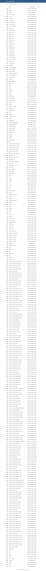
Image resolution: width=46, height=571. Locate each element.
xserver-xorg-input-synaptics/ (14, 298)
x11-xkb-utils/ (11, 20)
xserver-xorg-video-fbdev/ (13, 370)
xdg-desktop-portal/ (12, 126)
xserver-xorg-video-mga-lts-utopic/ (15, 398)
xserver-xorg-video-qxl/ (13, 456)
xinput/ (10, 188)
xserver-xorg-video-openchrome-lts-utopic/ (16, 435)
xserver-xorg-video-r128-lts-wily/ (14, 462)
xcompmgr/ (11, 114)
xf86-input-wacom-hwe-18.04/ (14, 145)
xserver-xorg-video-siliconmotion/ (14, 488)
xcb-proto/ (10, 94)
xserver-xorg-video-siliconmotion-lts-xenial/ (16, 486)
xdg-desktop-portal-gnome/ (13, 122)
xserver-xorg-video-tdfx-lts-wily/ (14, 505)
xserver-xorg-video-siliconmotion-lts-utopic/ (16, 480)
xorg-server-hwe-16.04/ (13, 231)
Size (38, 6)
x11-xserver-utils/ (12, 22)
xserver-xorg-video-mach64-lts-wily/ (15, 392)
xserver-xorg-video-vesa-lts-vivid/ (15, 527)
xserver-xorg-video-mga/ (13, 406)
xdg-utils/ (10, 134)
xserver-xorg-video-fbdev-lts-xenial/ (15, 368)
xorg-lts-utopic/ (11, 224)
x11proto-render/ (12, 55)
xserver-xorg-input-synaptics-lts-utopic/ (15, 290)
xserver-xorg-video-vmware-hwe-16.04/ (15, 535)
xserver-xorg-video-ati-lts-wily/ (14, 329)
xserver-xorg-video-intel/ (13, 386)
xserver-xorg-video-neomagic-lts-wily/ (15, 415)
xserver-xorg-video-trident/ (13, 519)
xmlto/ (10, 206)
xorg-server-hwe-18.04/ (13, 233)
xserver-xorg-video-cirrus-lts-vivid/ (15, 337)
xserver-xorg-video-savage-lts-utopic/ (15, 470)
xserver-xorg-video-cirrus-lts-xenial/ (15, 341)
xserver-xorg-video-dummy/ (13, 357)
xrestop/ (10, 257)
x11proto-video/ (11, 61)
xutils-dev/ (10, 556)
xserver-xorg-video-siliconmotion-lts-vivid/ (16, 482)
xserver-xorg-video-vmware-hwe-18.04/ (15, 537)
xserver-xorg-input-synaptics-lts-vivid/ (15, 292)
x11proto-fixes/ (11, 38)
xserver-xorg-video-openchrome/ (14, 443)
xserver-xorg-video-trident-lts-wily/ (15, 515)
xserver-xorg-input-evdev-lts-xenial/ (15, 269)
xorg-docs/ (11, 214)
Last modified (31, 6)
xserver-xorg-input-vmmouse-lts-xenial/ (15, 306)
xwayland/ (10, 560)
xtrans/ (10, 554)
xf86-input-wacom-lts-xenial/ (14, 153)
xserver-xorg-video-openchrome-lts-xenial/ (16, 441)
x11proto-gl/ (11, 42)
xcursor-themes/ (11, 116)
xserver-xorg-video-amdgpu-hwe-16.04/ (15, 314)
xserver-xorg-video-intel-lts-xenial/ (15, 384)
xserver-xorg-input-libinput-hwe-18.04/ (15, 276)
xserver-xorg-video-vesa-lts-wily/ (14, 529)
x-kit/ (10, 8)
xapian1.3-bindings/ (12, 81)
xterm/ (10, 552)
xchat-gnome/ (11, 108)
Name (10, 6)
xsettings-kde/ (11, 548)
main (15, 4)
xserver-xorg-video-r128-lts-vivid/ (14, 460)
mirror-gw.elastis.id (10, 1)
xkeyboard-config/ (12, 190)
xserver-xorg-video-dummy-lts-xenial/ (15, 355)
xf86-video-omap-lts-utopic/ (13, 157)
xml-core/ (10, 196)
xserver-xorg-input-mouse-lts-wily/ (15, 284)
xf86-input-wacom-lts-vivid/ (13, 149)
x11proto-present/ (12, 47)
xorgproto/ (10, 249)
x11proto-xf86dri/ (12, 71)
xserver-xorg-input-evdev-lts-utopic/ (15, 263)
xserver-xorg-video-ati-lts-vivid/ (14, 327)
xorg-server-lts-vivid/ (12, 237)
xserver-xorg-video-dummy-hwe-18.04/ (15, 347)
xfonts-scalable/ (11, 173)
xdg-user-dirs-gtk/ (12, 130)
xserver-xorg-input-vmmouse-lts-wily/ (15, 304)
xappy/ (10, 85)
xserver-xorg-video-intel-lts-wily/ (14, 382)
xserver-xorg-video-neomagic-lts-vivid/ (15, 413)
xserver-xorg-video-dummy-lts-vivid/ (15, 351)
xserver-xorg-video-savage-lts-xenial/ (15, 476)
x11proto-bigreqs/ (12, 24)
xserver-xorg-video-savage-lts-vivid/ (15, 472)
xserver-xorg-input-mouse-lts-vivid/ (15, 282)
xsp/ (9, 550)
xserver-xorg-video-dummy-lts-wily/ (15, 353)
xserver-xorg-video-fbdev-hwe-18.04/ (15, 361)
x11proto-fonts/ (11, 40)
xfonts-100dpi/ (11, 165)
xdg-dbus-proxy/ (11, 120)
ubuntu (10, 4)
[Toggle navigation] (38, 1)
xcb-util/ (10, 104)
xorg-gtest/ (11, 216)
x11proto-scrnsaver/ (12, 59)
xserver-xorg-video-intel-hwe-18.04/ (15, 376)
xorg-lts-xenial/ (11, 229)
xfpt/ (9, 177)
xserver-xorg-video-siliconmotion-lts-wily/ (16, 484)
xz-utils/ (10, 566)
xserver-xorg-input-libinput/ (13, 278)
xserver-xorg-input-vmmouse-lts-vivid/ (15, 302)
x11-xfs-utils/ (11, 18)
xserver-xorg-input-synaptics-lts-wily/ (15, 294)
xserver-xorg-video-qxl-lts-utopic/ (14, 449)
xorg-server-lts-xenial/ (12, 241)
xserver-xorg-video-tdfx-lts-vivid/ (14, 503)
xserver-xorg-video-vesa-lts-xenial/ (15, 531)
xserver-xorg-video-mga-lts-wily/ (14, 402)
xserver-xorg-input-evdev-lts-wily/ (15, 267)
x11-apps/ (10, 12)
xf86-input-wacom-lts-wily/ (13, 151)
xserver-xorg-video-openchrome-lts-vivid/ (16, 437)
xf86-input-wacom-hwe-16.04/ (14, 143)
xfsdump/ (10, 179)
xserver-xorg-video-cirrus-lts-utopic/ (15, 335)
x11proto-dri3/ (11, 36)
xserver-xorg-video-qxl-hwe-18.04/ (15, 447)
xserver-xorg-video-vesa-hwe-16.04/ (15, 521)
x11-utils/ (10, 16)
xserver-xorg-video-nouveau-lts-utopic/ (15, 425)
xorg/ (10, 247)
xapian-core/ (11, 79)
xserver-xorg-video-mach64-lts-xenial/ (15, 394)
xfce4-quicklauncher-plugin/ (13, 161)
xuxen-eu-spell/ (11, 558)
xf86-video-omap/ (12, 159)
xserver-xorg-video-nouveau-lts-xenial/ (15, 431)
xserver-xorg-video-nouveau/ (14, 433)
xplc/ (10, 255)
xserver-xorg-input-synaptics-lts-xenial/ (15, 296)
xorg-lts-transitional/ (12, 222)
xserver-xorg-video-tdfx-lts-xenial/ (15, 507)
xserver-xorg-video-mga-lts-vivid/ (14, 400)
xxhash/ (10, 562)
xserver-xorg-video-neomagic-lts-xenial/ (16, 417)
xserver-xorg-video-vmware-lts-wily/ (15, 543)
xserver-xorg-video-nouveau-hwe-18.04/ (16, 423)
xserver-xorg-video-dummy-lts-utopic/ (15, 349)
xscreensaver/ (11, 259)
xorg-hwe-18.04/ (11, 220)
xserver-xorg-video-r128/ (13, 466)
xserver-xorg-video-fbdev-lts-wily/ (15, 366)
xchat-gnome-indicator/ (13, 106)
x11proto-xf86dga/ (12, 69)
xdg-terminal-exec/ (12, 128)
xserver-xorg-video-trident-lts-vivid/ (15, 513)
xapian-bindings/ (11, 77)
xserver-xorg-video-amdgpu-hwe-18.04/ (15, 316)
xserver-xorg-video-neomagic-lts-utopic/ (16, 411)
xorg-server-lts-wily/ (12, 239)
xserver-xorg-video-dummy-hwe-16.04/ (15, 345)
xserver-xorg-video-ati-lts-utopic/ (14, 325)
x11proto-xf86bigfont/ (12, 67)
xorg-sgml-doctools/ (12, 245)
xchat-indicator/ (11, 110)
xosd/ (10, 251)
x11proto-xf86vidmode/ (13, 73)
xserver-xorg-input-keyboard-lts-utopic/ (15, 274)
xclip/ (10, 112)
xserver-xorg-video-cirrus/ (13, 343)
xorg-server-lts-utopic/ (13, 235)
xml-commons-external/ (13, 194)
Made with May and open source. (23, 569)
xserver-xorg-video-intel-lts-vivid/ (14, 380)
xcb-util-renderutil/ (12, 100)
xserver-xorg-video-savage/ (13, 478)
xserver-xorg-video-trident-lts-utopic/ (15, 511)
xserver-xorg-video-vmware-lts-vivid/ (15, 541)
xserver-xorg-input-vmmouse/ (14, 308)
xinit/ (10, 186)
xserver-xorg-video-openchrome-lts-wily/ (16, 439)
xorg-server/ (11, 243)
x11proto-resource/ (12, 57)
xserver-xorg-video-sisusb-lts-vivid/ (15, 494)
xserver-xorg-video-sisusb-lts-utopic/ (15, 492)
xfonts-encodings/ (12, 169)
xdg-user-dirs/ (11, 132)
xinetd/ (10, 184)
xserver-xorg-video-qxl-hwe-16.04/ (15, 445)
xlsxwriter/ (10, 192)
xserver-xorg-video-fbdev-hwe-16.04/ (15, 359)
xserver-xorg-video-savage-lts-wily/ (15, 474)
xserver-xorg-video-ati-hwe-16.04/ (15, 321)
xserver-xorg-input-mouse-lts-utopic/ (15, 280)
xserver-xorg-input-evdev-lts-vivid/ (15, 265)
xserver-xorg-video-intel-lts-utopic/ (15, 378)
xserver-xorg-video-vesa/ (13, 533)
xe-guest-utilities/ (12, 139)
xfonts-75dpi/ (11, 163)
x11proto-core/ (11, 28)
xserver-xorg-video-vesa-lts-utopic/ (15, 525)
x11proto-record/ (12, 53)
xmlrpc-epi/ (11, 202)
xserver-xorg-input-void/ (13, 312)
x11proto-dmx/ (11, 32)
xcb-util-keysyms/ (12, 98)
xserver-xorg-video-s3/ (13, 468)
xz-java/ (10, 564)
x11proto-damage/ (12, 30)
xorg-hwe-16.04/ (11, 218)
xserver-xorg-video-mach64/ (14, 396)
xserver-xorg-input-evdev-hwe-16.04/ (15, 261)
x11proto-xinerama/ (12, 75)
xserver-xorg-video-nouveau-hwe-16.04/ (16, 421)
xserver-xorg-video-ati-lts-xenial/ (14, 331)
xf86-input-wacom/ (12, 155)
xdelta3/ (10, 118)
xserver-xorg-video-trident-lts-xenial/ (15, 517)
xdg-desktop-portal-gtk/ (13, 124)
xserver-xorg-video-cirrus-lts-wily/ (15, 339)
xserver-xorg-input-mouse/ (13, 286)
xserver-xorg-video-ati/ (13, 333)
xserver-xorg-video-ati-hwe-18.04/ (15, 323)
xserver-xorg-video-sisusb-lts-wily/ (15, 496)
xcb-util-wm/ (11, 102)
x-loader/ (10, 10)
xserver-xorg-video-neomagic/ (14, 419)
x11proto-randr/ (11, 51)
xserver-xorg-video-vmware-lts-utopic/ (15, 539)
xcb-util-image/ (11, 96)
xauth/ (10, 87)
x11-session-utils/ (12, 14)
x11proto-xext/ (11, 65)
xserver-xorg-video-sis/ (13, 490)
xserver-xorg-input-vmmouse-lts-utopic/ (15, 300)
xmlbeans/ (10, 198)
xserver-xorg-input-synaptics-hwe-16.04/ (16, 288)
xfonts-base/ (11, 167)
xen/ (9, 141)
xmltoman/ (10, 208)
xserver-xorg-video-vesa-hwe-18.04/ (15, 523)
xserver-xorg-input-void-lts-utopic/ (15, 310)
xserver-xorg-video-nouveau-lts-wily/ (15, 429)
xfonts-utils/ (11, 175)
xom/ (10, 212)
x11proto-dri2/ (11, 34)
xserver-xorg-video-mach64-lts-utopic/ (15, 388)
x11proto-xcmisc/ (12, 63)
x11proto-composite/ (12, 26)
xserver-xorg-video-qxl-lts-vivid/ (14, 451)
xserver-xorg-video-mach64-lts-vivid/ (15, 390)
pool (13, 4)
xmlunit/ (10, 210)
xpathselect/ (11, 253)
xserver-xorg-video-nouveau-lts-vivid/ (15, 427)
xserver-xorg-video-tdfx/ (13, 509)
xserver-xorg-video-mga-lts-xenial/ (15, 404)
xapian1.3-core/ (11, 83)
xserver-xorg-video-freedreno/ (14, 372)
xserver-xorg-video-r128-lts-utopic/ (15, 458)
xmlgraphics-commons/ (13, 200)
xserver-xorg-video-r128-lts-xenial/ (15, 464)
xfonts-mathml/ (11, 171)
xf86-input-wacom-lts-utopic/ (14, 147)
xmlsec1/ (10, 204)
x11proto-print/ (11, 49)
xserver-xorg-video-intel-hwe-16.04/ (15, 374)
